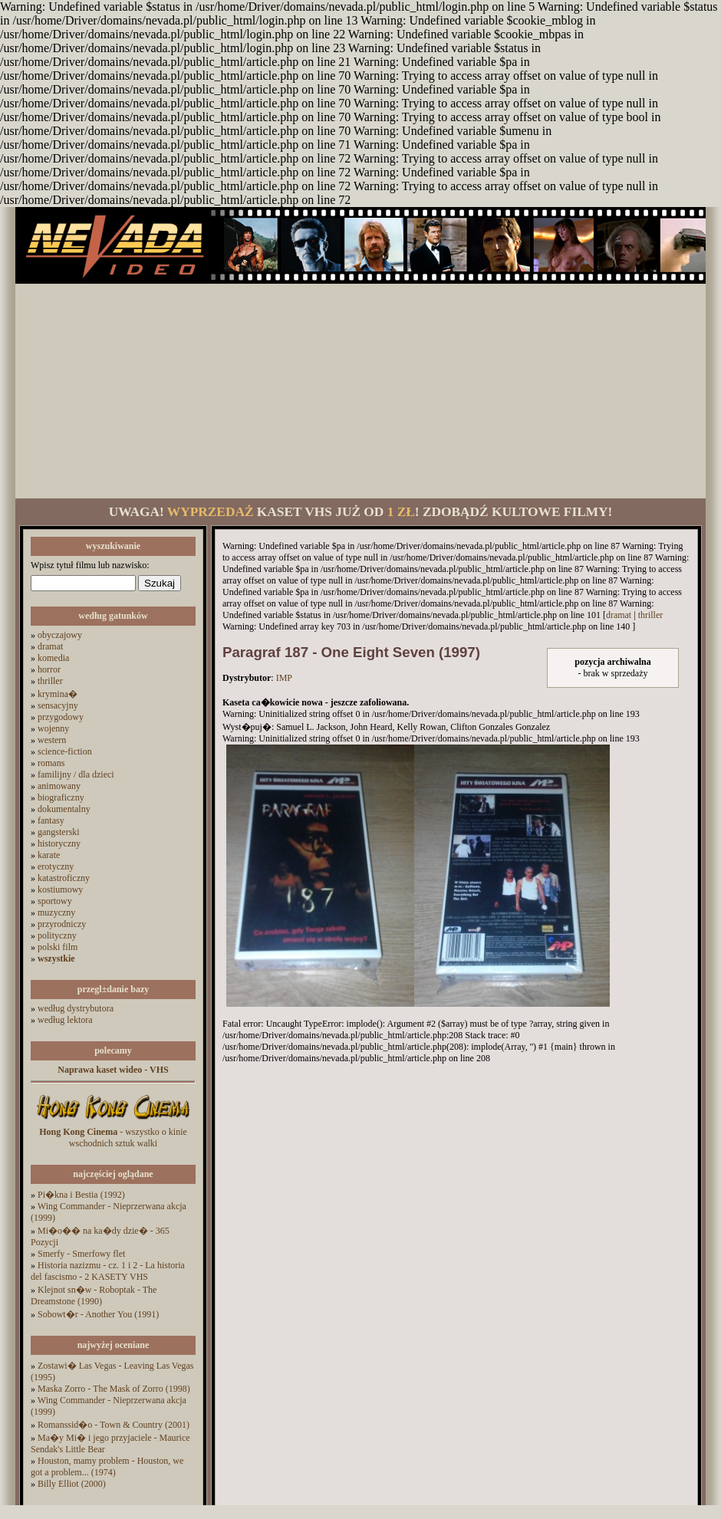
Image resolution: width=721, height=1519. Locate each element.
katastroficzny (64, 878)
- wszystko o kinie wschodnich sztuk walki (113, 1137)
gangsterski (59, 832)
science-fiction (65, 751)
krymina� (57, 694)
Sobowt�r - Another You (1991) (98, 1314)
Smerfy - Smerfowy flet (81, 1253)
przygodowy (61, 717)
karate (49, 855)
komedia (53, 658)
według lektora (65, 1019)
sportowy (55, 901)
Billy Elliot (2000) (72, 1483)
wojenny (53, 728)
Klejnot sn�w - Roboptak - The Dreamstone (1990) (93, 1295)
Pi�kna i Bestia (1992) (81, 1194)
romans (51, 763)
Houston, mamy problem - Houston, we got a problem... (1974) (107, 1466)
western (52, 740)
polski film (57, 947)
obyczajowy (60, 635)
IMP (284, 677)
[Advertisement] (360, 391)
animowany (59, 786)
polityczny (57, 935)
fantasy (51, 820)
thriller (50, 681)
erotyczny (56, 866)
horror (49, 669)
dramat (50, 646)
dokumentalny (64, 809)
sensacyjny (58, 705)
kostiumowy (60, 889)
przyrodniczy (62, 924)
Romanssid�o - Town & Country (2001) (113, 1424)
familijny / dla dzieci (76, 774)
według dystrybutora (76, 1008)
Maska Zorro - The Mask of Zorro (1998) (114, 1388)
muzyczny (56, 912)
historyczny (59, 843)
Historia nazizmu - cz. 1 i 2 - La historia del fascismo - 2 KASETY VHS (108, 1271)
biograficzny (61, 797)
